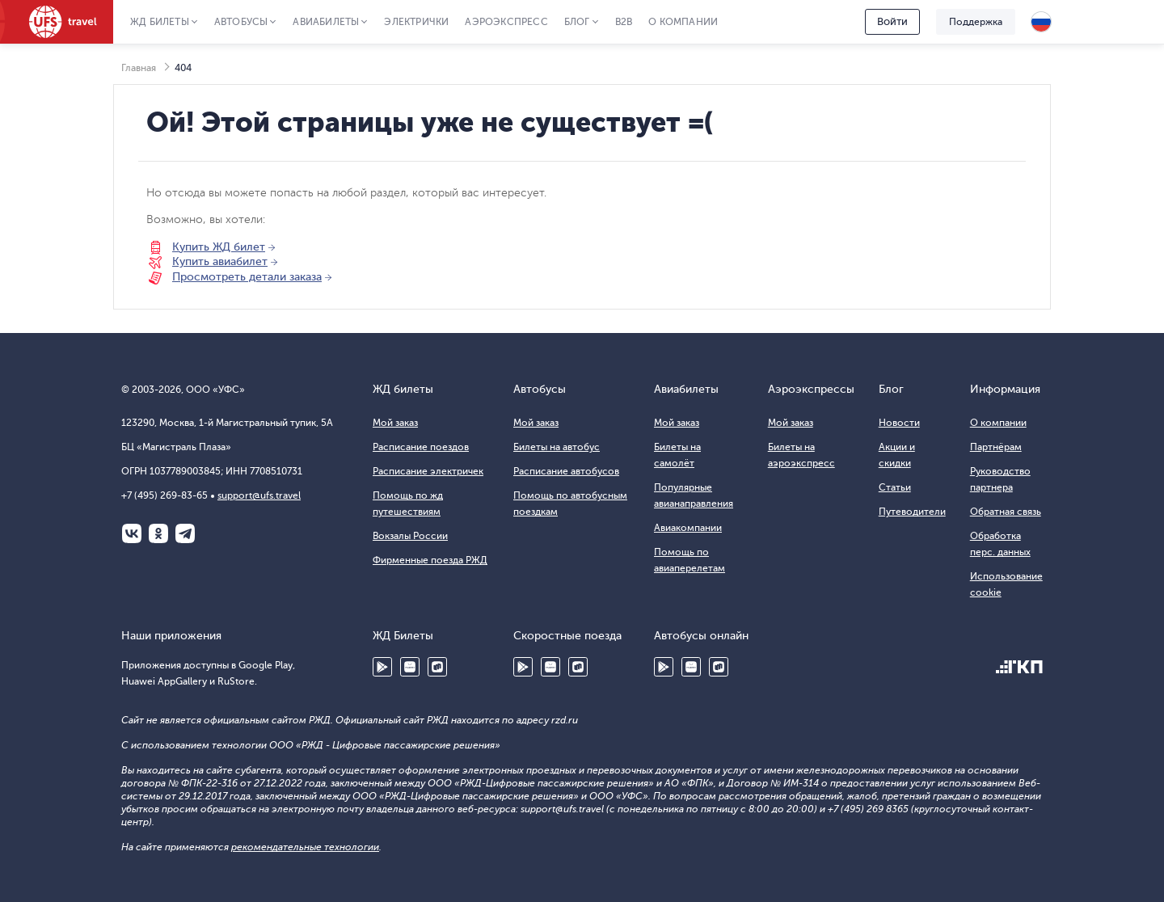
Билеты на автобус (556, 447)
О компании (683, 21)
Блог (577, 21)
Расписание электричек (428, 471)
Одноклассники (158, 533)
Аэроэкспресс (506, 21)
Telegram (185, 533)
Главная (138, 68)
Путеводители (912, 511)
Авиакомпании (688, 527)
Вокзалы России (410, 536)
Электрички (416, 21)
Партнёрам (996, 447)
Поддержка (975, 21)
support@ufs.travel (259, 495)
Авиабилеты (326, 21)
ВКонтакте (131, 533)
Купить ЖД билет (218, 247)
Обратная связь (1005, 511)
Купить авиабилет (220, 261)
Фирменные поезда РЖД (430, 560)
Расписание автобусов (566, 471)
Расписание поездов (421, 447)
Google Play (382, 666)
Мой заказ (395, 422)
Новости (899, 422)
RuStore (437, 666)
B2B (624, 21)
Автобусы (241, 21)
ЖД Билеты (159, 21)
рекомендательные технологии (305, 847)
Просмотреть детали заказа (247, 277)
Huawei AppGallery (410, 666)
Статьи (895, 487)
